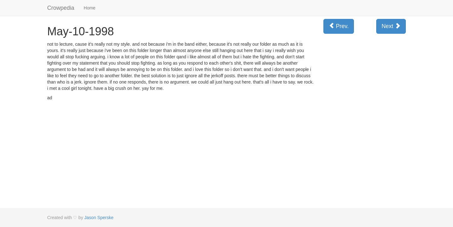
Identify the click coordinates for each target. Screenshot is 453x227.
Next (391, 26)
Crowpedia (60, 8)
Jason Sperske (99, 217)
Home (89, 7)
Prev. (339, 26)
